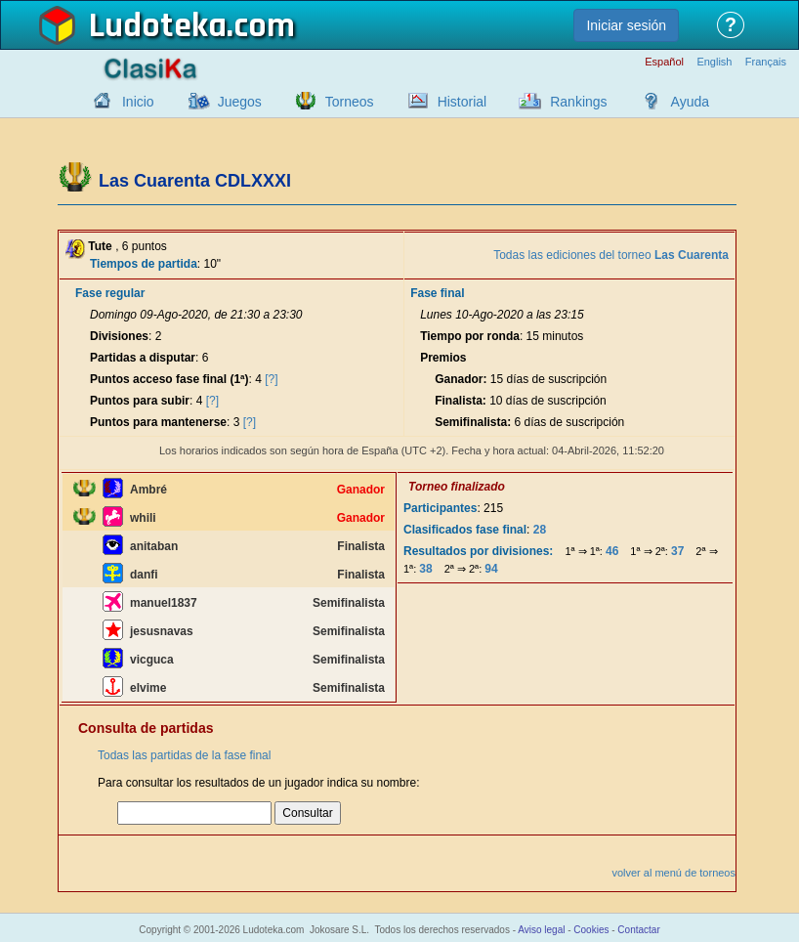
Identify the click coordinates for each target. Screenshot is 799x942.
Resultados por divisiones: (478, 551)
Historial (462, 101)
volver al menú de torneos (673, 872)
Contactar (638, 929)
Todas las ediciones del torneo (611, 255)
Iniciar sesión (626, 25)
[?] (271, 379)
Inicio (138, 101)
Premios (443, 357)
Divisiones (119, 336)
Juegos (240, 101)
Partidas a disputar (142, 357)
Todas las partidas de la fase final (184, 755)
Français (765, 62)
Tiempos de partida (143, 264)
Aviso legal (541, 929)
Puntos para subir (139, 400)
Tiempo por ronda (470, 336)
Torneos (349, 101)
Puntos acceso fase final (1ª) (169, 379)
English (714, 62)
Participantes (440, 508)
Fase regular (110, 293)
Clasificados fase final (464, 529)
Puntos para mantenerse (158, 422)
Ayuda (690, 101)
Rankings (578, 101)
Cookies (591, 929)
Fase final (437, 293)
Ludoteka (158, 26)
